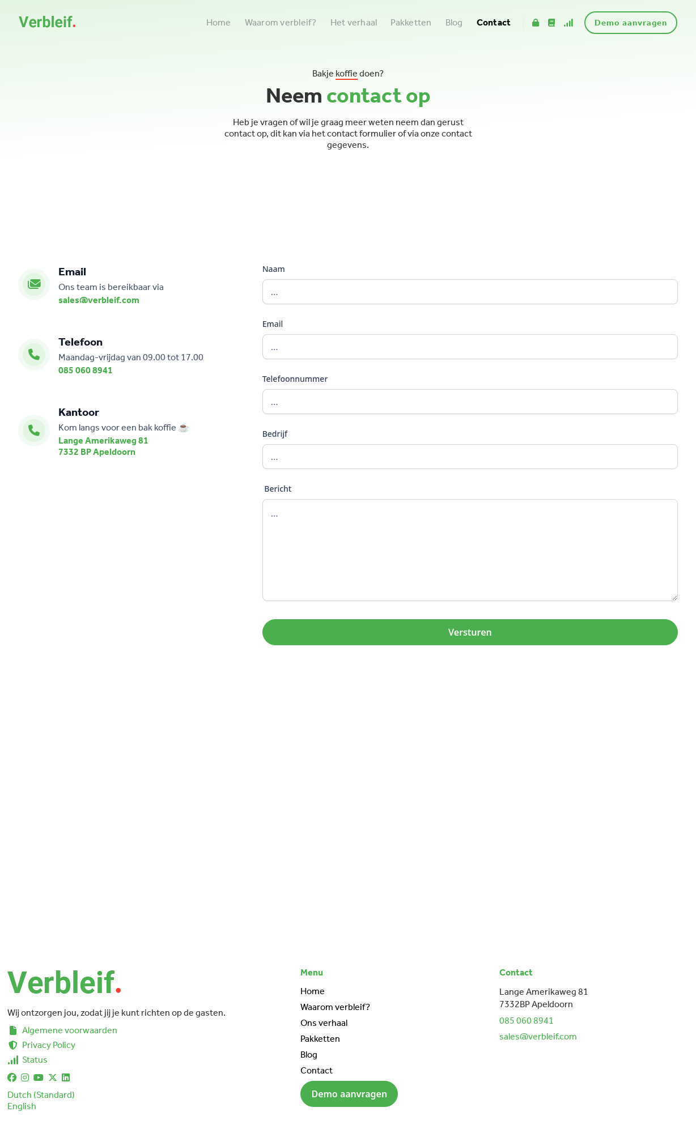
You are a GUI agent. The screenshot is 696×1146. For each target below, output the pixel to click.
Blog (454, 22)
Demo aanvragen (631, 23)
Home (218, 22)
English (21, 1106)
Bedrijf (274, 433)
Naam (273, 268)
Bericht (277, 488)
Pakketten (411, 22)
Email (272, 323)
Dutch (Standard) (41, 1094)
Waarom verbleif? (281, 22)
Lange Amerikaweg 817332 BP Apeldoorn (103, 446)
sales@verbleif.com (98, 300)
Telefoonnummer (295, 378)
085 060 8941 (85, 370)
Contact (494, 22)
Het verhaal (353, 22)
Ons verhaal (323, 1022)
